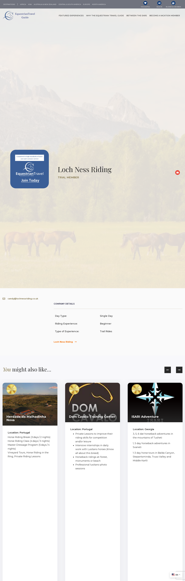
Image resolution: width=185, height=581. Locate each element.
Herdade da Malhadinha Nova (26, 418)
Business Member (173, 7)
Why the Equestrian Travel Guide (105, 16)
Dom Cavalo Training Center (92, 417)
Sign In (159, 7)
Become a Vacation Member (164, 16)
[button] (167, 370)
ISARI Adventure (145, 417)
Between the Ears (136, 16)
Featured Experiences (71, 16)
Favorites (145, 7)
